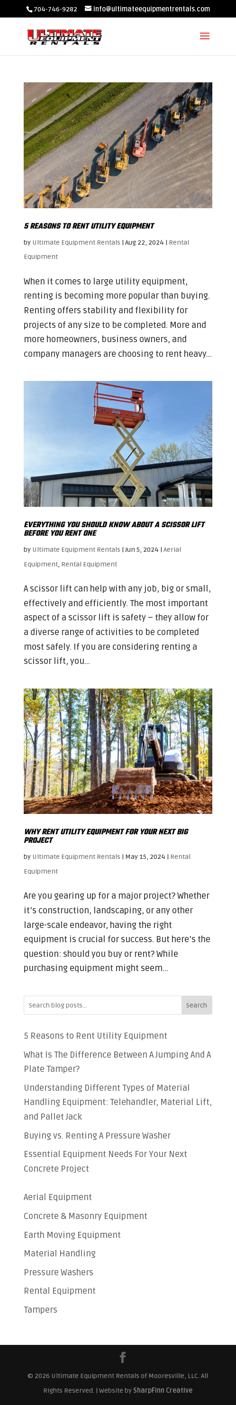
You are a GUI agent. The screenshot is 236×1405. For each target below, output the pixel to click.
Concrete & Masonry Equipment (85, 1216)
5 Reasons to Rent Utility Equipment (89, 227)
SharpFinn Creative (162, 1391)
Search (196, 1005)
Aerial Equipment (58, 1197)
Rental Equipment (89, 564)
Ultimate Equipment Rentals (76, 243)
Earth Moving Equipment (72, 1235)
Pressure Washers (58, 1272)
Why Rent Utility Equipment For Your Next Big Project (106, 836)
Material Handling (60, 1253)
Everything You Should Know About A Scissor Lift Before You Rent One (114, 529)
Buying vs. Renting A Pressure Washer (97, 1136)
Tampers (40, 1310)
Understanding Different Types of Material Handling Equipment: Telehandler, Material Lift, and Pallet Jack (118, 1102)
